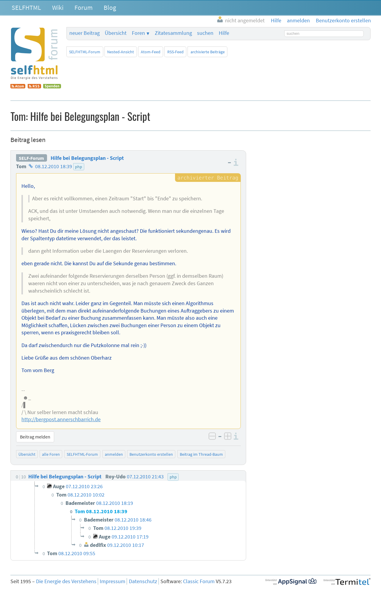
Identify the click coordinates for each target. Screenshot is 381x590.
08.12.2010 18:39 (53, 166)
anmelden (114, 454)
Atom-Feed (150, 51)
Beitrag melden (35, 437)
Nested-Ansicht (120, 51)
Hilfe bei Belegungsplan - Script (87, 158)
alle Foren (51, 454)
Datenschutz (143, 581)
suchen (205, 33)
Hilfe (224, 33)
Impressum (112, 581)
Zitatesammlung (173, 33)
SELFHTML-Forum (84, 51)
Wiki (57, 7)
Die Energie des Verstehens (66, 581)
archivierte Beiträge (207, 51)
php (78, 166)
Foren (138, 33)
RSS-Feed (175, 51)
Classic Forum (199, 581)
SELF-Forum (31, 158)
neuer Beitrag (84, 33)
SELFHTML (26, 7)
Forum (83, 7)
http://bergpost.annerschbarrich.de (61, 419)
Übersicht (116, 33)
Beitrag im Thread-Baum (201, 454)
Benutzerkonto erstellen (151, 454)
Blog (110, 7)
